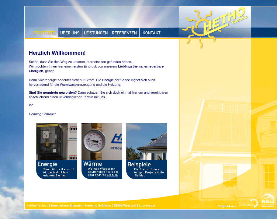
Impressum (147, 205)
